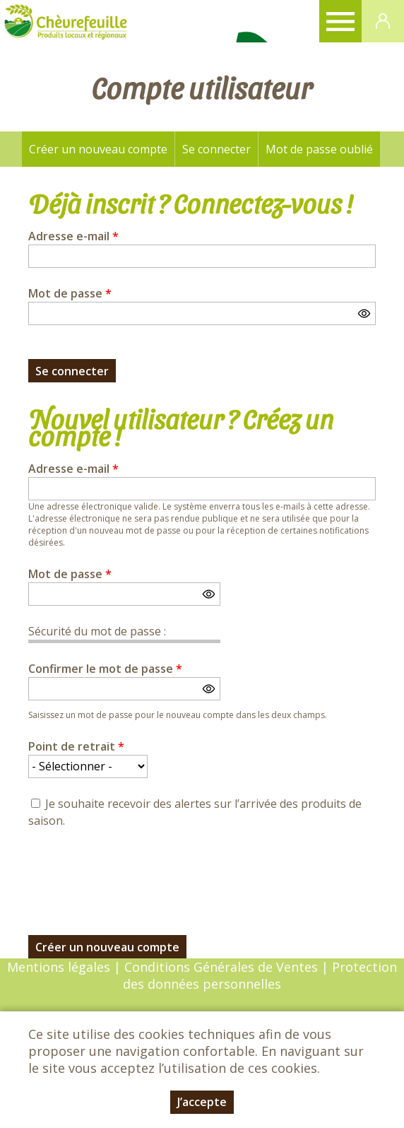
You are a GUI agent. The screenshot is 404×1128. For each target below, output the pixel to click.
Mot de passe (70, 293)
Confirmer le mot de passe (105, 668)
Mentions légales (58, 966)
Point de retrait (76, 746)
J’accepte (202, 1102)
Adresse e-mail (73, 236)
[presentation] (135, 873)
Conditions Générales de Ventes (222, 966)
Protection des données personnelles (260, 975)
